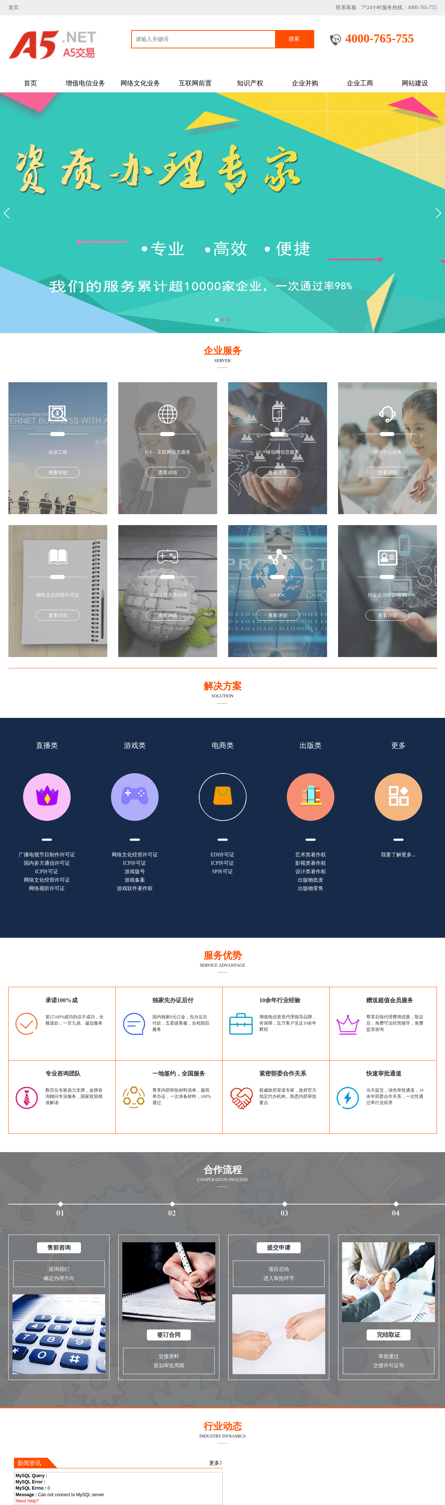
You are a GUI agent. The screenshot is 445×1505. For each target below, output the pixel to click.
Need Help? (27, 1501)
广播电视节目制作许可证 (47, 854)
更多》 (217, 1463)
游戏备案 (135, 880)
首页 (13, 7)
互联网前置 (195, 83)
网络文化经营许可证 (47, 880)
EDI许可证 (222, 854)
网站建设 (415, 83)
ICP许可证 (47, 871)
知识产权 (250, 83)
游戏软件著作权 (135, 888)
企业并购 (305, 83)
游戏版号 (135, 871)
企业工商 (360, 83)
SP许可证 (222, 871)
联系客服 (346, 7)
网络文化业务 (140, 83)
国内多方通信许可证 (47, 863)
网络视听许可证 (47, 888)
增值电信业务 (85, 83)
